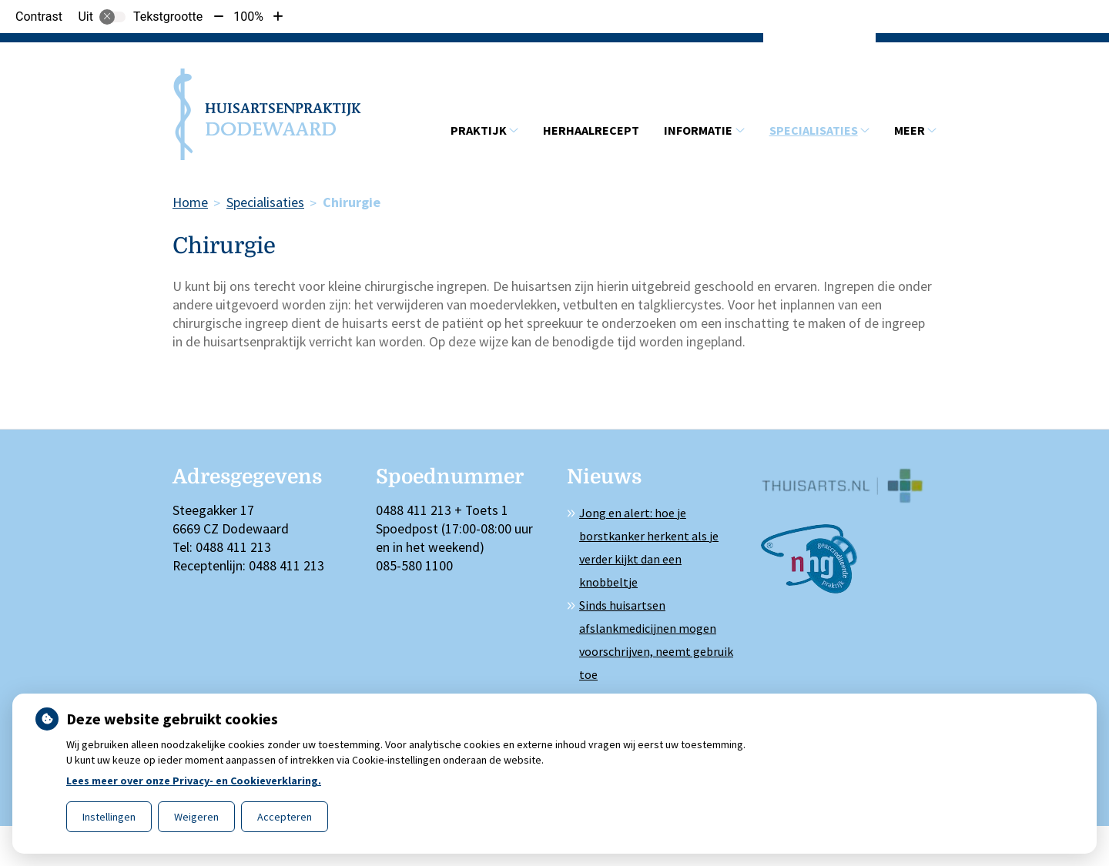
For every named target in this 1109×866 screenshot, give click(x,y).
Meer (909, 130)
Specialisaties (813, 130)
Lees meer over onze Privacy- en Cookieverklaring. (193, 780)
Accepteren (284, 817)
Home (190, 202)
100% (248, 16)
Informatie (698, 130)
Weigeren (196, 817)
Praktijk (479, 130)
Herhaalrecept (591, 130)
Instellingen (109, 817)
